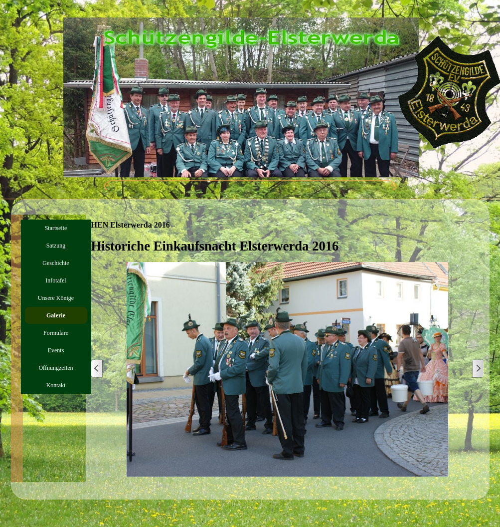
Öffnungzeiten (55, 367)
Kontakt (56, 385)
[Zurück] (97, 369)
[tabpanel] (287, 246)
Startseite (56, 228)
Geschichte (55, 263)
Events (56, 350)
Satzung (56, 245)
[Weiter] (478, 369)
